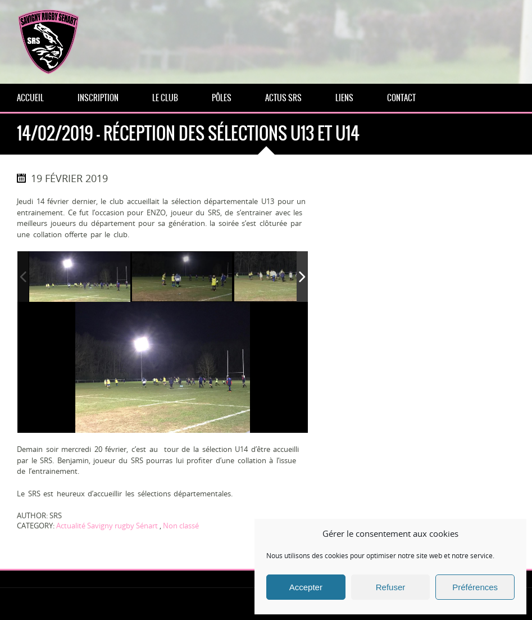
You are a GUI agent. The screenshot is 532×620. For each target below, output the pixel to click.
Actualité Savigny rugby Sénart (107, 526)
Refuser (391, 587)
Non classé (181, 526)
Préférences (475, 587)
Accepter (305, 587)
